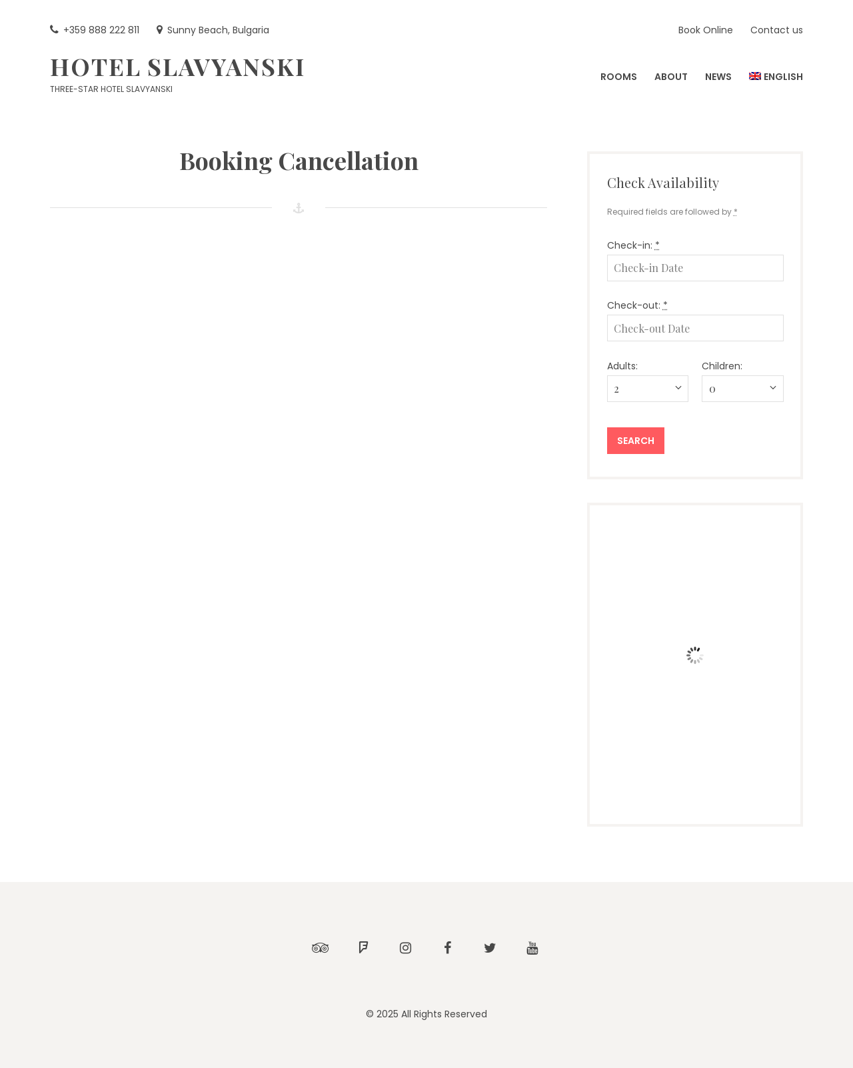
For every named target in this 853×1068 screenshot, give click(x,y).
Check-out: (637, 305)
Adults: (622, 366)
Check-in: (633, 245)
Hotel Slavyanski (177, 66)
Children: (722, 366)
